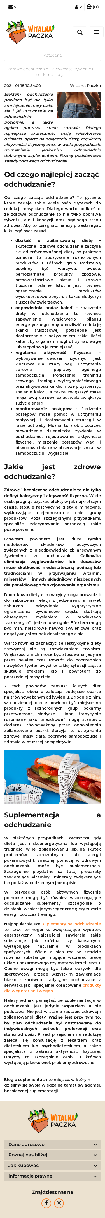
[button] (92, 7)
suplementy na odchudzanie (71, 923)
